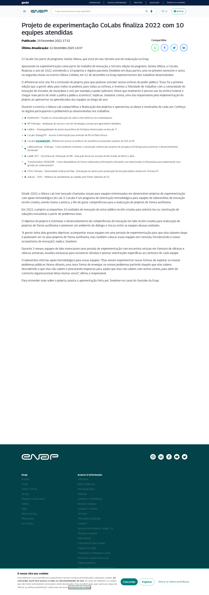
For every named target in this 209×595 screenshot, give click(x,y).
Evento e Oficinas (29, 489)
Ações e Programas (86, 484)
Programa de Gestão (87, 548)
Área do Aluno (28, 518)
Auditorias (82, 494)
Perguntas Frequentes (87, 533)
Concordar (129, 581)
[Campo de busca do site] (99, 11)
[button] (164, 11)
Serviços (25, 494)
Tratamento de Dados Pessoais (91, 543)
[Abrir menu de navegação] (24, 11)
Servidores (82, 513)
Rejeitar (147, 581)
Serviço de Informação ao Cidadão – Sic (95, 528)
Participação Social (86, 489)
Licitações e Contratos (87, 508)
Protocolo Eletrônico (87, 563)
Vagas (24, 508)
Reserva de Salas (29, 513)
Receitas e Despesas (87, 503)
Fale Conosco (27, 523)
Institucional (83, 479)
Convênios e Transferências (90, 498)
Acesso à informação (117, 3)
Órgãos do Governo (176, 3)
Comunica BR (94, 3)
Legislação (154, 3)
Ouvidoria (82, 523)
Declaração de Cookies (80, 587)
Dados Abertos (84, 538)
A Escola (25, 479)
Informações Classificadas (89, 518)
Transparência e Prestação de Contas (94, 553)
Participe (138, 3)
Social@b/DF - (44, 141)
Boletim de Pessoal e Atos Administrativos (96, 567)
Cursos (25, 484)
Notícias (25, 503)
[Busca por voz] (151, 11)
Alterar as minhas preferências (173, 581)
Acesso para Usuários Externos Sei (93, 558)
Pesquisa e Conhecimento (33, 498)
